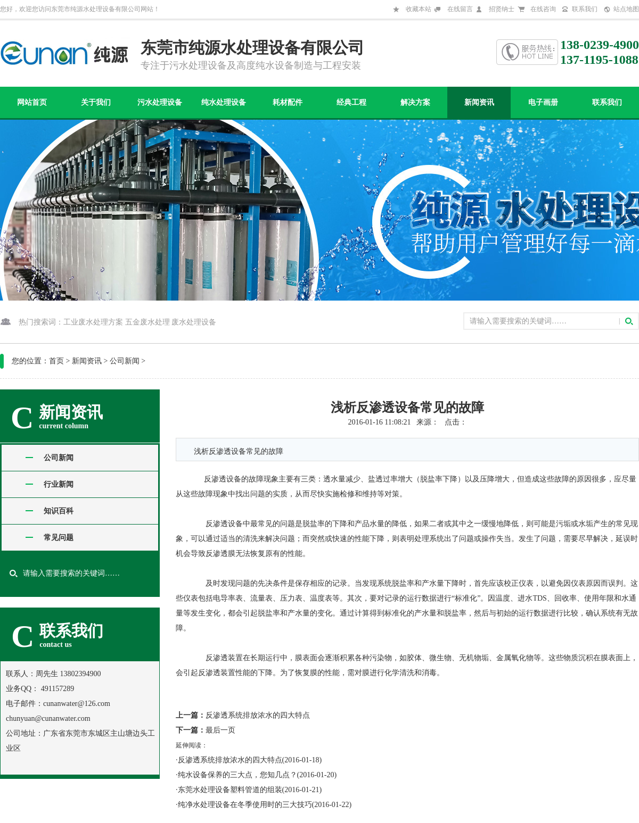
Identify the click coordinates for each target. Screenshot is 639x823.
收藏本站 (418, 9)
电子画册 (543, 102)
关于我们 (96, 102)
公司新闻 (125, 361)
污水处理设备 (159, 102)
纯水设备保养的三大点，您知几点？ (237, 775)
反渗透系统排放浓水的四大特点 (258, 715)
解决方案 (415, 102)
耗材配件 (287, 102)
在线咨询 (543, 9)
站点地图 (626, 9)
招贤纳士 (501, 9)
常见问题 (58, 538)
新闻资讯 (479, 102)
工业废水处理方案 (93, 322)
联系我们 (584, 9)
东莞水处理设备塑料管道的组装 (230, 790)
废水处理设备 (193, 322)
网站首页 (32, 102)
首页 (56, 361)
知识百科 (58, 511)
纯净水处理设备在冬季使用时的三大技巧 (245, 805)
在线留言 (460, 9)
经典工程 (351, 102)
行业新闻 (58, 484)
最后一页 (220, 730)
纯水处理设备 (223, 102)
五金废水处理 (147, 322)
